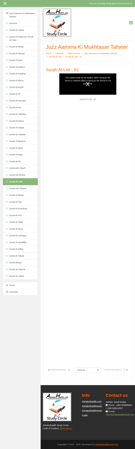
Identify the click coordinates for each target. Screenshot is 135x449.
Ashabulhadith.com (91, 401)
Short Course (74, 53)
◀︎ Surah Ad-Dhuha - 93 (59, 369)
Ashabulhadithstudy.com (106, 444)
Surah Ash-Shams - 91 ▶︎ (116, 369)
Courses (60, 53)
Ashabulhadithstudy (92, 406)
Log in (128, 3)
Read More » (66, 428)
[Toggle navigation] (131, 23)
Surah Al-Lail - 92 (73, 56)
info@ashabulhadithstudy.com (120, 414)
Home (48, 53)
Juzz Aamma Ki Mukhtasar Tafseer (100, 53)
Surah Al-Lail (55, 56)
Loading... (87, 226)
